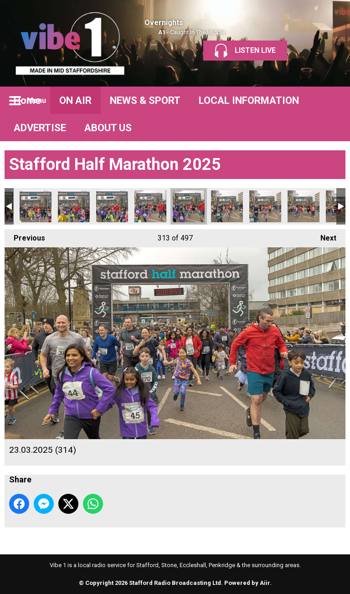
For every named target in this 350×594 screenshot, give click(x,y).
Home (27, 100)
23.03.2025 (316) (265, 206)
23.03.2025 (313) (150, 206)
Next (323, 235)
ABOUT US (108, 127)
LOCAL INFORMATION (249, 100)
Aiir (265, 582)
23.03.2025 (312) (112, 206)
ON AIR (75, 100)
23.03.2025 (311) (74, 206)
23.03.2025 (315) (227, 206)
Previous (25, 235)
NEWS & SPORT (145, 100)
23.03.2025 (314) (189, 206)
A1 (161, 32)
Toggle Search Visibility (331, 100)
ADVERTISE (40, 127)
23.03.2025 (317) (303, 206)
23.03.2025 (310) (35, 206)
